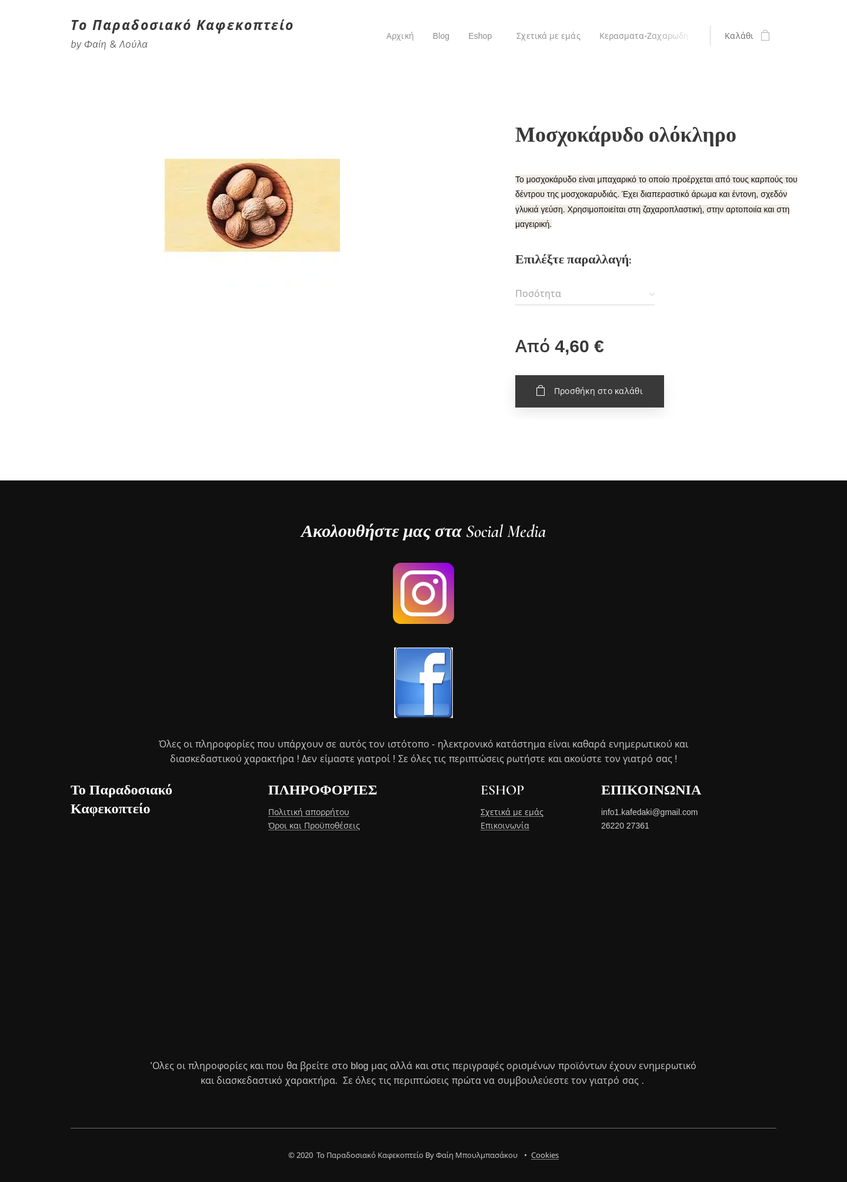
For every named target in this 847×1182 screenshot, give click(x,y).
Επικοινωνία (505, 825)
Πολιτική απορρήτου (308, 812)
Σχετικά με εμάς (512, 812)
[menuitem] (398, 36)
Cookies (545, 1155)
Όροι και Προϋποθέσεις (314, 825)
